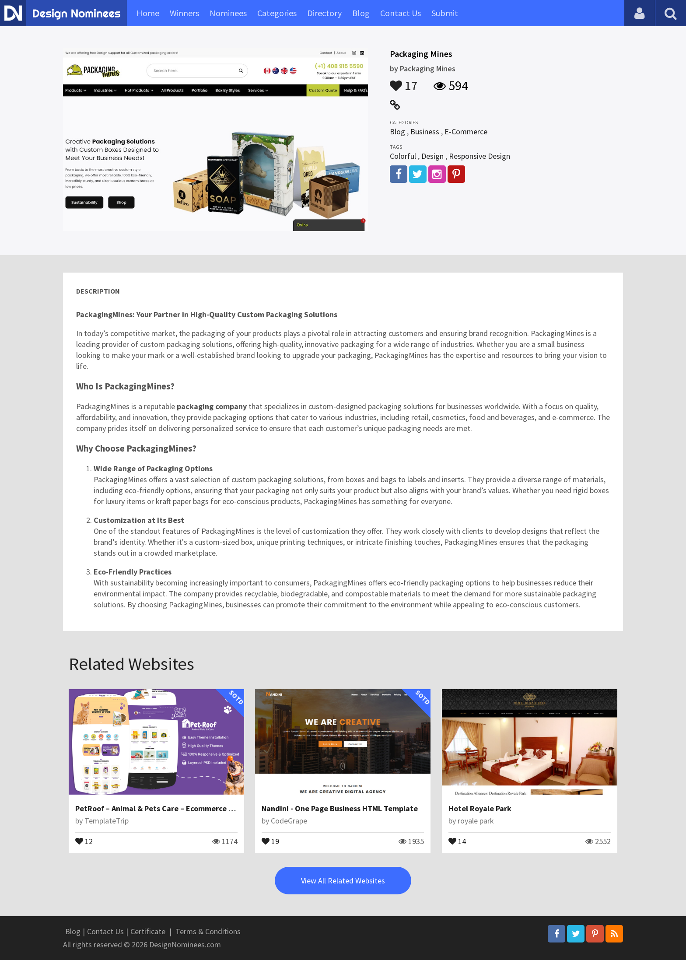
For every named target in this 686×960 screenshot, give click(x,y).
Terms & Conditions (208, 931)
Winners (184, 12)
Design (432, 156)
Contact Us (400, 12)
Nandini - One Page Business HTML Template (340, 808)
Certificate (147, 931)
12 (84, 840)
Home (147, 12)
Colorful (403, 156)
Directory (324, 12)
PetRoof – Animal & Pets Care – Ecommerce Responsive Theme (184, 808)
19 (270, 840)
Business (424, 131)
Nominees (228, 12)
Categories (277, 12)
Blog (361, 12)
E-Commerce (465, 131)
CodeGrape (289, 821)
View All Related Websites (343, 881)
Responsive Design (479, 156)
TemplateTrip (106, 821)
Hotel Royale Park (479, 808)
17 (404, 81)
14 (457, 840)
